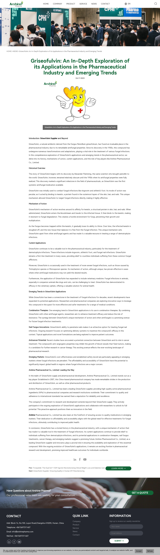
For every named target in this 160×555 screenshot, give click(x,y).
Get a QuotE (140, 492)
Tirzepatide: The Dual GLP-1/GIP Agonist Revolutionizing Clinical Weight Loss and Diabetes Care (69, 468)
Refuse (150, 551)
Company (57, 4)
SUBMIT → (119, 541)
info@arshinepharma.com (22, 532)
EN (127, 4)
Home (46, 4)
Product (70, 4)
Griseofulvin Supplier (48, 138)
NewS (15, 51)
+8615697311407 (23, 527)
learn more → (118, 468)
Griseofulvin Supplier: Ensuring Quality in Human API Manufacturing (58, 471)
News (94, 4)
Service (83, 4)
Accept (139, 551)
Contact (105, 4)
